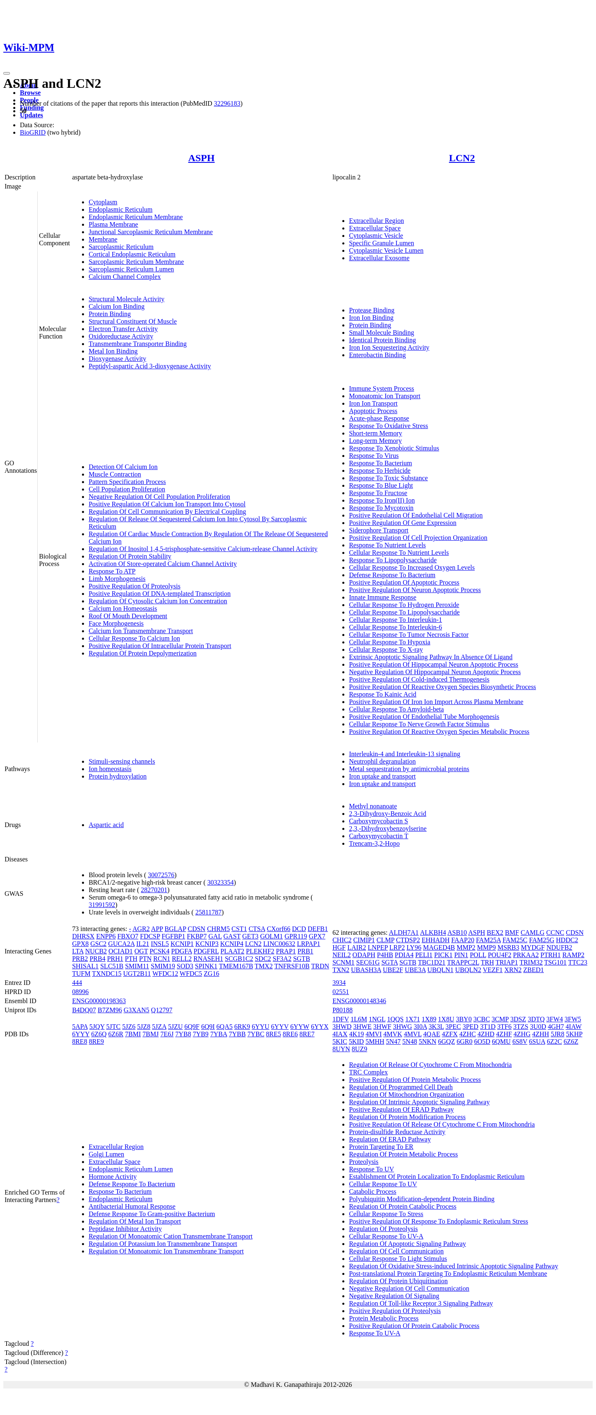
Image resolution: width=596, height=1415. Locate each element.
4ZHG (522, 1034)
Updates (31, 115)
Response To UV (371, 1169)
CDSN (196, 928)
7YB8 (183, 1034)
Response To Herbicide (380, 470)
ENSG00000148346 (359, 1000)
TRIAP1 (506, 962)
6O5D (482, 1041)
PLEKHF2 (260, 951)
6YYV (279, 1026)
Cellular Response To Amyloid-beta (396, 709)
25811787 (208, 912)
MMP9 (486, 947)
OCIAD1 (120, 951)
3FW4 (554, 1019)
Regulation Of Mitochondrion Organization (406, 1094)
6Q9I (208, 1026)
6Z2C (554, 1041)
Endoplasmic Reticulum (120, 209)
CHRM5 (218, 928)
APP (157, 928)
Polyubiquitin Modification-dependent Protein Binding (422, 1198)
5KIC (339, 1041)
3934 (339, 982)
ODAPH (364, 954)
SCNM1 (343, 962)
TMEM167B (236, 966)
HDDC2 (567, 939)
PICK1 (443, 954)
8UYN (341, 1048)
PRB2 (80, 958)
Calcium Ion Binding (116, 306)
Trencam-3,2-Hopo (374, 843)
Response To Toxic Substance (388, 477)
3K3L (436, 1026)
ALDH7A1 (404, 932)
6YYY (80, 1034)
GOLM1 (271, 936)
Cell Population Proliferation (127, 489)
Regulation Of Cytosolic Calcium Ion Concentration (158, 601)
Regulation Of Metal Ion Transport (135, 1221)
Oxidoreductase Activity (121, 336)
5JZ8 (143, 1026)
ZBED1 (533, 969)
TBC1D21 (432, 962)
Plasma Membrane (113, 224)
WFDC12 (165, 973)
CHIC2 (341, 939)
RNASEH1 (208, 958)
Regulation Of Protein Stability (130, 556)
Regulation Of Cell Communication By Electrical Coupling (167, 511)
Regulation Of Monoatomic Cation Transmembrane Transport (170, 1236)
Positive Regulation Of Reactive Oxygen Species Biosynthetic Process (442, 686)
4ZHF (504, 1034)
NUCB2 (96, 951)
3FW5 (573, 1019)
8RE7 (307, 1034)
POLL (478, 954)
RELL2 (182, 958)
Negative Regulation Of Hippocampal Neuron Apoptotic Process (435, 671)
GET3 (250, 936)
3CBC (481, 1019)
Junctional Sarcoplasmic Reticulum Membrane (151, 231)
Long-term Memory (375, 440)
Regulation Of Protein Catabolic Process (403, 1206)
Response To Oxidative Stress (388, 425)
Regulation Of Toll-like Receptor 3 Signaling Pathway (421, 1303)
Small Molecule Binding (381, 332)
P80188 (342, 1009)
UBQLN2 (468, 969)
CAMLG (533, 932)
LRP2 (397, 947)
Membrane (103, 239)
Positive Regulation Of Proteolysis (134, 586)
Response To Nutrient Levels (387, 545)
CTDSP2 (408, 939)
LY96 (413, 947)
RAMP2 (573, 954)
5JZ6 (128, 1026)
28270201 (154, 889)
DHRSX (83, 936)
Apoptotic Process (373, 410)
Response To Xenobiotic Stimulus (394, 448)
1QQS (395, 1019)
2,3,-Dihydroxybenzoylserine (388, 828)
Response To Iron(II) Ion (382, 500)
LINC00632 (279, 943)
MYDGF (533, 947)
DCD (299, 928)
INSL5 (160, 943)
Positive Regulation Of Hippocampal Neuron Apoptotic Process (433, 664)
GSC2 (98, 943)
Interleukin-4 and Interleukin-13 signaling (404, 753)
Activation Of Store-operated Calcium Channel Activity (163, 563)
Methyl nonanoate (373, 806)
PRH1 (115, 958)
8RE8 (79, 1041)
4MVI (373, 1034)
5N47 (393, 1041)
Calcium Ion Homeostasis (123, 608)
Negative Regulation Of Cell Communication (409, 1288)
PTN (145, 958)
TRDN (320, 966)
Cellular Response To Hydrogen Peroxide (404, 604)
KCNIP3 (207, 943)
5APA (80, 1026)
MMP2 (466, 947)
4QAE (431, 1034)
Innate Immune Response (382, 597)
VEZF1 (492, 969)
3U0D (538, 1026)
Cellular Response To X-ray (386, 649)
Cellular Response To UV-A (386, 1236)
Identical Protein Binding (382, 339)
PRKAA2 (526, 954)
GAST (232, 936)
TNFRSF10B (292, 966)
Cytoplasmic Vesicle (376, 235)
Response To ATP (112, 571)
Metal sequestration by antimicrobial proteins (409, 768)
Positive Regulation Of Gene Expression (403, 522)
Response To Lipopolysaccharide (393, 560)
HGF (339, 947)
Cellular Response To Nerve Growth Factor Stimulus (419, 724)
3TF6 (504, 1026)
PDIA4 (404, 954)
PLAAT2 (233, 951)
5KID (356, 1041)
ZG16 (211, 973)
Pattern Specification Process (127, 481)
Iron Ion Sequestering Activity (389, 347)
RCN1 (161, 958)
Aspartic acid (106, 824)
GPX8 (80, 943)
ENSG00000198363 (99, 1000)
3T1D (487, 1026)
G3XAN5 (136, 1009)
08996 (80, 991)
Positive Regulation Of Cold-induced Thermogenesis (419, 679)
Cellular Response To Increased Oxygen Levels (412, 567)
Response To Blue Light (381, 485)
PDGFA (181, 951)
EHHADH (436, 939)
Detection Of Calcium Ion (123, 466)
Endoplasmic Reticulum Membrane (136, 216)
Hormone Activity (113, 1176)
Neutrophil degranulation (382, 761)
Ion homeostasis (110, 768)
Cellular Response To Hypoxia (389, 642)
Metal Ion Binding (113, 351)
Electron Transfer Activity (123, 328)
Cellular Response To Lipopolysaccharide (404, 612)
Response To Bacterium (380, 463)
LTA (77, 951)
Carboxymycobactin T (378, 835)
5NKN (428, 1041)
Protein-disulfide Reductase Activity (397, 1131)
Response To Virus (374, 455)
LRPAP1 (308, 943)
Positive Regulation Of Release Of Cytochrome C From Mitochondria (442, 1124)
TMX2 (264, 966)
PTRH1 (551, 954)
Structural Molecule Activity (126, 298)
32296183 (227, 103)
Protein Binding (110, 313)
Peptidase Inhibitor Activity (125, 1228)
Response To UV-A (374, 1333)
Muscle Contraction (115, 474)
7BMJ (150, 1034)
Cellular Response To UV (383, 1184)
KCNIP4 (231, 943)
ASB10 (457, 932)
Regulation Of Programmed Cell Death (401, 1087)
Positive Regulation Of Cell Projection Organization (418, 537)
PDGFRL (206, 951)
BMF (512, 932)
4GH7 (556, 1026)
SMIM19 (163, 966)
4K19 (356, 1034)
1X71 (412, 1019)
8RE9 (96, 1041)
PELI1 (424, 954)
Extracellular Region (376, 220)
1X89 (429, 1019)
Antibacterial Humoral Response (132, 1206)
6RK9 (242, 1026)
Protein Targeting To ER (381, 1146)
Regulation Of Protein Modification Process (407, 1116)
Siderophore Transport (379, 530)
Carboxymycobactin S (378, 821)
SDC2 (263, 958)
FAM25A (488, 939)
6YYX (320, 1026)
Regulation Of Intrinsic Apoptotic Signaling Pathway (419, 1101)
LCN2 (462, 157)
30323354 (220, 882)
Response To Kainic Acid (382, 694)
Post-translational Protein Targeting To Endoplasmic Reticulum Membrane (448, 1273)
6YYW (299, 1026)
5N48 (409, 1041)
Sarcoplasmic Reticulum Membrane (136, 261)
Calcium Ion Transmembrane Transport (141, 630)
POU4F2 (500, 954)
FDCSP (150, 936)
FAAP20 (462, 939)
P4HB (385, 954)
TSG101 (555, 962)
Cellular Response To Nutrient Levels (399, 552)
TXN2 (340, 969)
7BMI (133, 1034)
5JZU (175, 1026)
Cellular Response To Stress (386, 1213)
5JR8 (558, 1034)
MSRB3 (508, 947)
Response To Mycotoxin (381, 507)
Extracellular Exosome (379, 257)
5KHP (574, 1034)
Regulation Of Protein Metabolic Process (403, 1154)
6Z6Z (571, 1041)
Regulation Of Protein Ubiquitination (398, 1280)
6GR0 (464, 1041)
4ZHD (486, 1034)
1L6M (359, 1019)
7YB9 (201, 1034)
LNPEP (378, 947)
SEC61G (368, 962)
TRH (487, 962)
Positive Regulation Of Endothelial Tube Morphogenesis (424, 716)
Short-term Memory (375, 433)
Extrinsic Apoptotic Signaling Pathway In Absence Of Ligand (430, 656)
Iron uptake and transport (382, 776)
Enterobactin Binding (377, 354)
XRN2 (513, 969)
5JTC (113, 1026)
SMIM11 (137, 966)
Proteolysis (363, 1161)
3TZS (520, 1026)
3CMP (500, 1019)
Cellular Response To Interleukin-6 (395, 627)
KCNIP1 (182, 943)
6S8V (519, 1041)
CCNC (555, 932)
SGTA (389, 962)
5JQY (97, 1026)
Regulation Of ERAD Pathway (390, 1139)
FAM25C (514, 939)
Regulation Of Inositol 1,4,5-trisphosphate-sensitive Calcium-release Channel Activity (203, 548)
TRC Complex (368, 1072)
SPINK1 (206, 966)
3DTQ (536, 1019)
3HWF (382, 1026)
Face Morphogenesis (116, 623)
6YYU (260, 1026)
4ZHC (467, 1034)
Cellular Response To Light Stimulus (398, 1258)
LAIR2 (356, 947)
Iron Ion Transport (373, 403)
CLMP (385, 939)
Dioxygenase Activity (117, 358)
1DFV (340, 1019)
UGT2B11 (137, 973)
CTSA (257, 928)
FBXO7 (128, 936)
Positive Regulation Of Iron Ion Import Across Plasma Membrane (436, 701)
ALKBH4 (433, 932)
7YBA (218, 1034)
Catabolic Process (372, 1191)
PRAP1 (286, 951)
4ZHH (540, 1034)
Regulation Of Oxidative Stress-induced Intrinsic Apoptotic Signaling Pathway (453, 1266)
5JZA (159, 1026)
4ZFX (449, 1034)
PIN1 (461, 954)
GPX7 (317, 936)
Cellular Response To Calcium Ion (134, 638)
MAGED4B (439, 947)
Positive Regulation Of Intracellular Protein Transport (160, 645)
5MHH (374, 1041)
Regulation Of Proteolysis (383, 1228)
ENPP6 (105, 936)
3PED (470, 1026)
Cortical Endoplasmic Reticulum (132, 254)
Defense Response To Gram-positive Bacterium (152, 1213)
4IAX (339, 1034)
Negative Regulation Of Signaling (394, 1295)
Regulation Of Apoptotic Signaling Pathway (407, 1243)
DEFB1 (318, 928)
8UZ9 (359, 1048)
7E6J (166, 1034)
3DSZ (518, 1019)
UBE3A (415, 969)
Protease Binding (371, 310)
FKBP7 (197, 936)
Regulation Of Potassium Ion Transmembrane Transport (163, 1243)
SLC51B (111, 966)
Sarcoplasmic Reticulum (121, 246)
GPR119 (296, 936)
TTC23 (577, 962)
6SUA (537, 1041)
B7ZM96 (110, 1009)
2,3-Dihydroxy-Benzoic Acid (387, 813)
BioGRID (33, 132)
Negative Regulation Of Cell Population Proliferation (159, 496)
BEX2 (495, 932)
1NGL (377, 1019)
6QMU (501, 1041)
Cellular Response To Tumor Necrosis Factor (409, 634)
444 (77, 982)
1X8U (446, 1019)
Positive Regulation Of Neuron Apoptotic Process (415, 589)
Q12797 (162, 1009)
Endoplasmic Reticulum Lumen (131, 1169)
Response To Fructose (378, 492)
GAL (215, 936)
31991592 (102, 904)
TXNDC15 (106, 973)
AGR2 (141, 928)
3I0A (420, 1026)
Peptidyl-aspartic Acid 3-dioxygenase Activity (150, 366)
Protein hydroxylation (118, 776)
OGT (141, 951)
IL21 (142, 943)
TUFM (81, 973)
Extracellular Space (375, 228)
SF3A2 (282, 958)
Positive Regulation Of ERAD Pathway (401, 1109)
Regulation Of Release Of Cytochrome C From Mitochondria (430, 1064)
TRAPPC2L (463, 962)
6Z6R (115, 1034)
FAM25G (541, 939)
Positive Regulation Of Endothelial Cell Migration (416, 515)
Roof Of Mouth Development (128, 615)
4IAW (574, 1026)
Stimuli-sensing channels (122, 761)
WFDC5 (191, 973)
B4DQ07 (84, 1009)
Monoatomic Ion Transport (384, 395)
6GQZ (446, 1041)
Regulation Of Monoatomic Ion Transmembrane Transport (166, 1251)
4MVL (413, 1034)
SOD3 (185, 966)
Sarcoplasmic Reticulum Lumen (131, 269)
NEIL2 (341, 954)
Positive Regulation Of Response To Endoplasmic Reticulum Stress (438, 1221)
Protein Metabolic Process (383, 1318)
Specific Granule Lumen (381, 243)
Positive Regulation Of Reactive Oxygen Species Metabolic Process (439, 731)
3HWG (402, 1026)
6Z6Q (98, 1034)
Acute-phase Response (379, 418)
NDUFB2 (559, 947)
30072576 (161, 874)
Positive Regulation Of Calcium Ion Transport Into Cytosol (167, 504)
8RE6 (290, 1034)
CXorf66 (279, 928)
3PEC (453, 1026)
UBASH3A (366, 969)
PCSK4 (159, 951)
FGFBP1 (173, 936)
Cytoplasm (103, 202)
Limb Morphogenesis (117, 578)
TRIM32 (531, 962)
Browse (30, 92)
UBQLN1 (441, 969)
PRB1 (305, 951)
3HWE (362, 1026)
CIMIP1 (364, 939)
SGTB (301, 958)
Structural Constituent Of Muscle (133, 321)
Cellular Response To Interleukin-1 (395, 619)
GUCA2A (121, 943)
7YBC (256, 1034)
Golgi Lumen (106, 1154)
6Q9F (192, 1026)
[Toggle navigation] (6, 73)
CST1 (239, 928)
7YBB (237, 1034)
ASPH (201, 157)
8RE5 (273, 1034)
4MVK (392, 1034)
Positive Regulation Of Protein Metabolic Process (415, 1079)
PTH (131, 958)
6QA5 (224, 1026)
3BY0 (463, 1019)
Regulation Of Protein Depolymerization (143, 653)
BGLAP (175, 928)
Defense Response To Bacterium (392, 574)
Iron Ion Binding (371, 317)
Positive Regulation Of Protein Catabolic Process (414, 1325)
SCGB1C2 (239, 958)
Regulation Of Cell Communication (396, 1251)
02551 (340, 991)
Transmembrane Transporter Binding (138, 343)
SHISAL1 (85, 966)
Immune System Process (381, 388)
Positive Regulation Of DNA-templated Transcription (160, 593)
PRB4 (97, 958)
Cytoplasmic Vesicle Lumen (386, 250)
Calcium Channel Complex (125, 276)
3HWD (341, 1026)
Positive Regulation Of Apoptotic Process (404, 582)
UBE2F (393, 969)
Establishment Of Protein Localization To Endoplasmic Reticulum (436, 1176)
